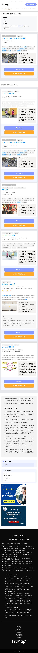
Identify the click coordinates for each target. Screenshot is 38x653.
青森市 (18, 543)
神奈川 (12, 548)
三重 (28, 552)
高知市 (30, 561)
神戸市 (22, 558)
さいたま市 (31, 548)
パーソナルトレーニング (7, 475)
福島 (29, 546)
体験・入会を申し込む (20, 73)
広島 (6, 563)
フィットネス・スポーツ (7, 477)
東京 (5, 548)
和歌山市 (17, 559)
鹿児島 (21, 570)
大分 (6, 570)
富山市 (17, 554)
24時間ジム (20, 26)
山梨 (7, 556)
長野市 (17, 556)
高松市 (16, 561)
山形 (7, 546)
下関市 (8, 565)
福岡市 (9, 568)
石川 (21, 554)
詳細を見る (20, 69)
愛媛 (20, 561)
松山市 (23, 561)
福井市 (32, 554)
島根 (20, 563)
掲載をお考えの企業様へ (30, 4)
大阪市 (8, 558)
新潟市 (10, 554)
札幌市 (11, 543)
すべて (4, 26)
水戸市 (16, 550)
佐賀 (13, 568)
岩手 (14, 546)
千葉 (20, 548)
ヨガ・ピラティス (6, 478)
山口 (6, 565)
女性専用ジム (26, 26)
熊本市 (31, 568)
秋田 (22, 543)
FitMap (16, 651)
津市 (31, 552)
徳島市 (9, 561)
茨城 (13, 550)
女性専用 (5, 480)
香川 (13, 561)
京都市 (15, 558)
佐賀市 (16, 568)
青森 (15, 543)
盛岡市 (17, 546)
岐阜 (21, 552)
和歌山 (12, 559)
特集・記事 (19, 626)
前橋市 (23, 550)
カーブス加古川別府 (8, 93)
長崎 (21, 568)
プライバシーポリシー (19, 631)
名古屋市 (9, 552)
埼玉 (27, 548)
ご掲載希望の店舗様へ (19, 635)
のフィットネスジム (16, 8)
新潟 (7, 554)
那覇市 (33, 570)
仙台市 (24, 546)
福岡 (6, 568)
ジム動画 (19, 627)
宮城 (21, 546)
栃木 (5, 550)
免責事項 (19, 632)
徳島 (6, 561)
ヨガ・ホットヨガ (6, 28)
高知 (27, 561)
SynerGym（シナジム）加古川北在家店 (14, 38)
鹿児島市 (25, 570)
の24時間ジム (25, 8)
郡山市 (32, 546)
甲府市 (10, 556)
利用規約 (19, 629)
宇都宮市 (9, 550)
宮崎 (13, 570)
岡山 (13, 563)
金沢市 (24, 554)
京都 (12, 558)
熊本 (28, 568)
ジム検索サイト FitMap (6, 8)
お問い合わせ (19, 634)
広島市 (8, 563)
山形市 (10, 546)
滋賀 (27, 558)
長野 (14, 556)
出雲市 (23, 563)
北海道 (7, 543)
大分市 (9, 570)
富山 (14, 554)
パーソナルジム (15, 26)
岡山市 (16, 563)
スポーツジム (9, 26)
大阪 (5, 558)
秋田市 (25, 543)
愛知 (6, 552)
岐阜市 (24, 552)
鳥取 (27, 563)
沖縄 (30, 570)
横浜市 (16, 548)
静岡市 (17, 552)
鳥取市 (30, 563)
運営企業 (19, 637)
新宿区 (8, 548)
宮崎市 (16, 570)
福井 (29, 554)
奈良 (5, 559)
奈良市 (8, 559)
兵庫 (20, 558)
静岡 (14, 552)
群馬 (20, 550)
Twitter (19, 645)
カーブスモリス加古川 (8, 235)
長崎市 (24, 568)
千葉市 (23, 548)
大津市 (30, 558)
